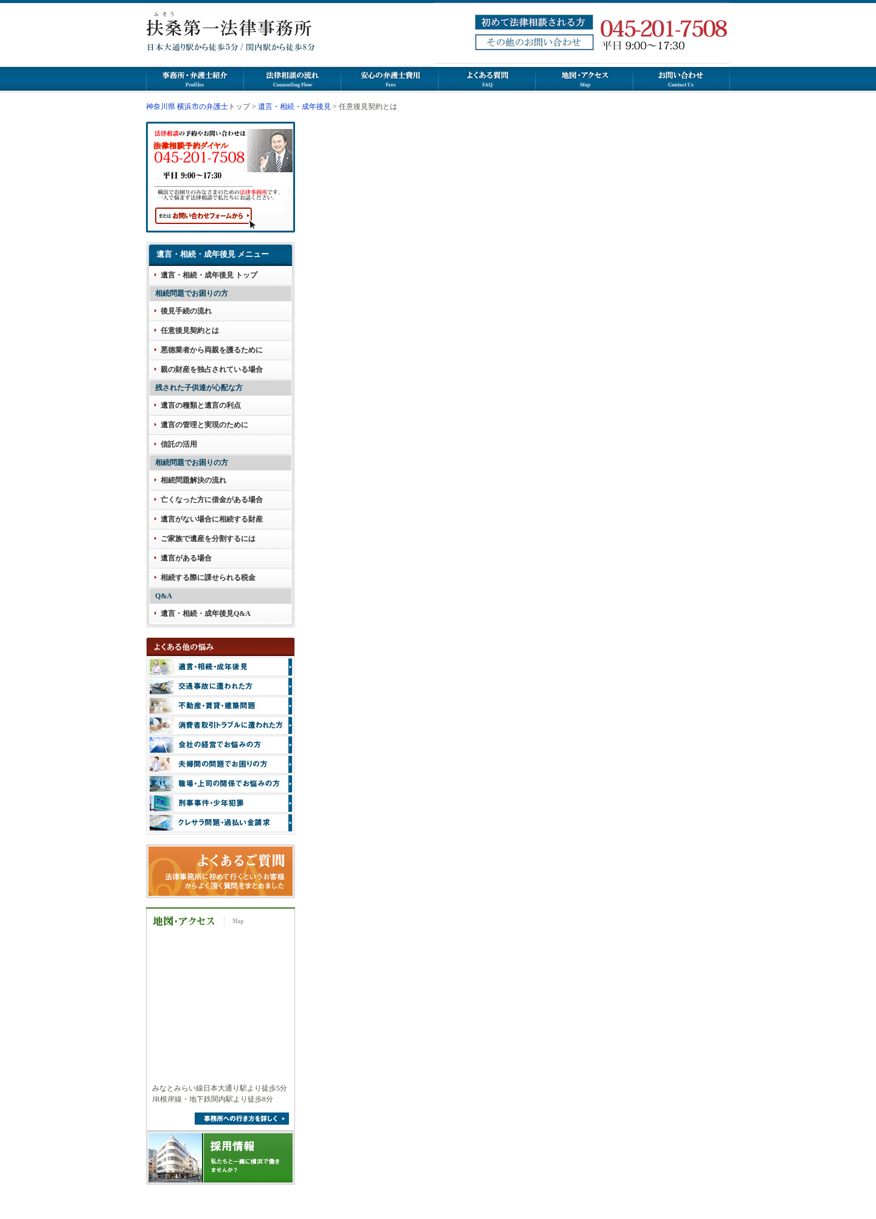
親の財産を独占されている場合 (212, 369)
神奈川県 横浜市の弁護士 (187, 106)
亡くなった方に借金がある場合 (212, 499)
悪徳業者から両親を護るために (212, 350)
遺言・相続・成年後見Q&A (206, 613)
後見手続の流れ (186, 311)
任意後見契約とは (190, 330)
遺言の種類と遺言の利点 (201, 405)
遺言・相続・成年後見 (294, 106)
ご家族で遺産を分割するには (208, 538)
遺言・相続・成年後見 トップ (209, 275)
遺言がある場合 (186, 558)
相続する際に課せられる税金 (208, 577)
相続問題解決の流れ (193, 480)
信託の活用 (179, 444)
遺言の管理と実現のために (204, 425)
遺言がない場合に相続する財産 (212, 519)
